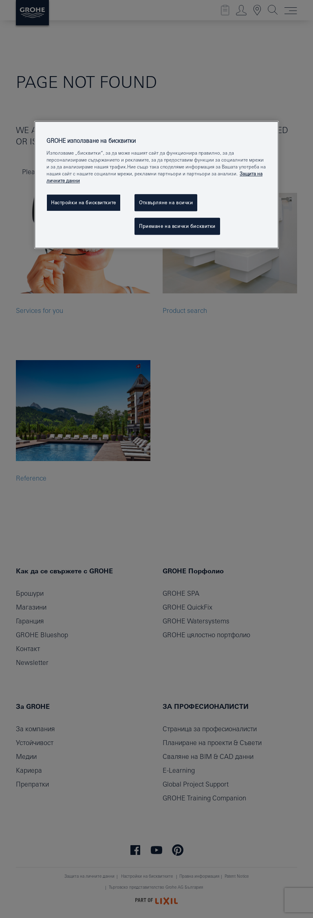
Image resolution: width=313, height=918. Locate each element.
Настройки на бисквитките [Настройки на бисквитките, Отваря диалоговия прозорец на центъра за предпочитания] (83, 202)
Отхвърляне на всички (166, 202)
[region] (156, 185)
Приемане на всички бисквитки (177, 226)
